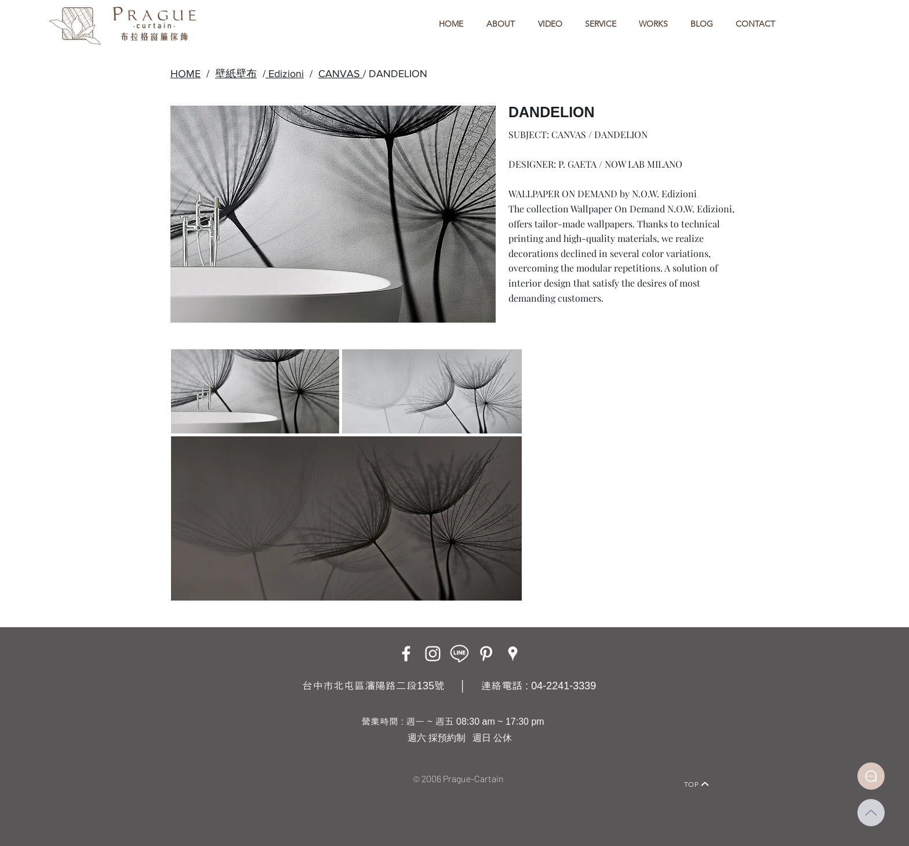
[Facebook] (406, 653)
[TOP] (696, 784)
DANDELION (398, 73)
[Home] (202, 768)
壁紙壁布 (236, 73)
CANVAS (340, 73)
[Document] (871, 776)
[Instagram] (433, 653)
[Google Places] (513, 653)
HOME (185, 73)
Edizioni (285, 73)
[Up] (871, 812)
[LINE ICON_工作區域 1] (459, 653)
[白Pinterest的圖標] (486, 653)
